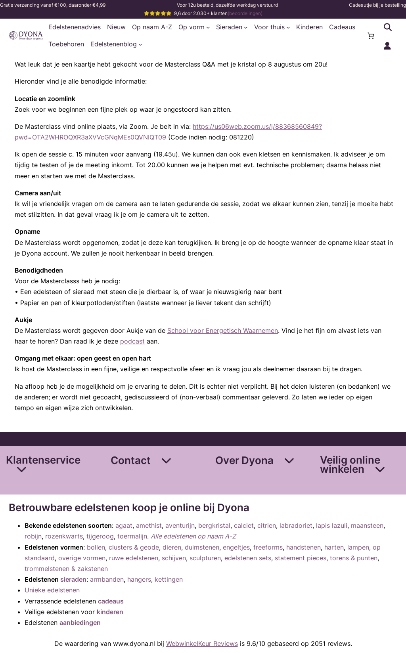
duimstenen (202, 547)
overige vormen (81, 558)
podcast (132, 341)
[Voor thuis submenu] (288, 27)
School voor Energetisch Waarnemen (222, 330)
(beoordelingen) (245, 13)
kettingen (169, 579)
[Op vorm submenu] (208, 27)
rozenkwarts (64, 536)
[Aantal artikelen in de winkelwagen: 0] (371, 36)
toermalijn (132, 536)
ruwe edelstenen (133, 558)
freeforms (268, 547)
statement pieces (300, 558)
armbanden (107, 579)
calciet (244, 525)
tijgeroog (100, 536)
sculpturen (205, 558)
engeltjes (236, 547)
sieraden (73, 579)
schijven (174, 558)
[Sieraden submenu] (246, 27)
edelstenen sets (247, 558)
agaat (123, 525)
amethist (149, 525)
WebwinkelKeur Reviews (202, 643)
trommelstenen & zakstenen (66, 569)
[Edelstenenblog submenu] (140, 44)
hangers (139, 579)
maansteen (367, 525)
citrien (266, 525)
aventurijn (180, 525)
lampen (358, 547)
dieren (172, 547)
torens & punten (353, 558)
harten (334, 547)
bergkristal (214, 525)
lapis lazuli (331, 525)
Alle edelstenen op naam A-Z (193, 536)
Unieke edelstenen (52, 590)
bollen (96, 547)
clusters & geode (134, 547)
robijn (33, 536)
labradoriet (296, 525)
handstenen (303, 547)
